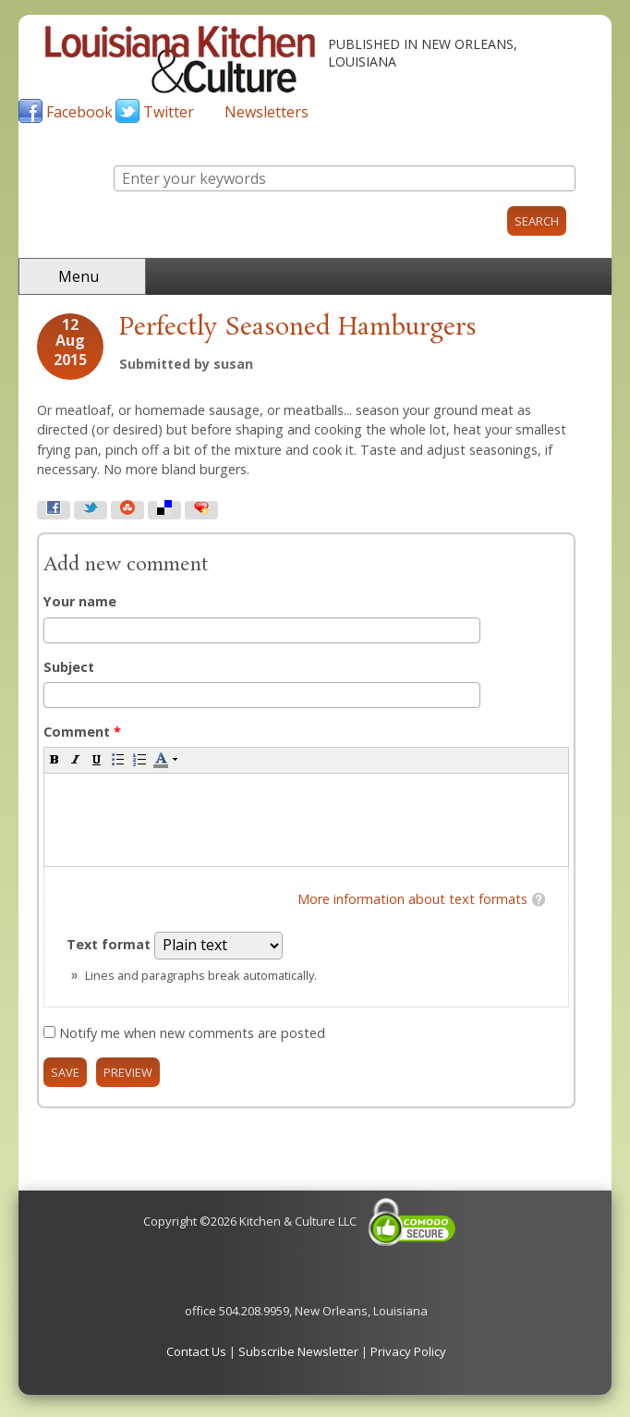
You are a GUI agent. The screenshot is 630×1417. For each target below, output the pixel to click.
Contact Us (196, 1351)
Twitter (168, 112)
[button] (54, 759)
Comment (82, 731)
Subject (68, 667)
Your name (79, 601)
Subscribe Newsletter (298, 1351)
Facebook (79, 112)
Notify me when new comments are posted (192, 1033)
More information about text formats (412, 899)
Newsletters (266, 112)
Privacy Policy (408, 1351)
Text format (110, 944)
